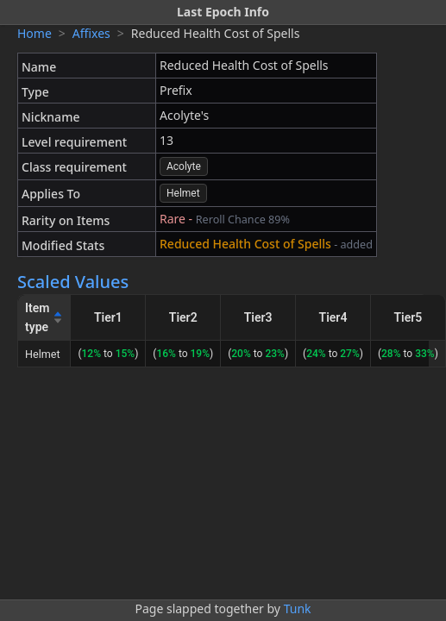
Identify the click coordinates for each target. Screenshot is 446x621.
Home (34, 33)
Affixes (91, 33)
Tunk (297, 608)
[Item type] (44, 318)
